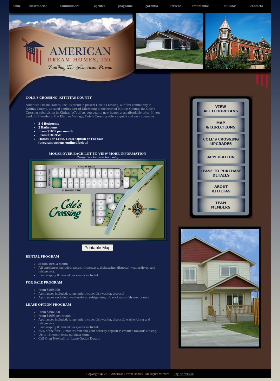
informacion (38, 6)
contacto (257, 6)
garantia (152, 6)
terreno (176, 6)
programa (125, 6)
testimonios (200, 6)
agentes (99, 6)
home (17, 6)
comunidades (70, 6)
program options (52, 142)
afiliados (230, 6)
